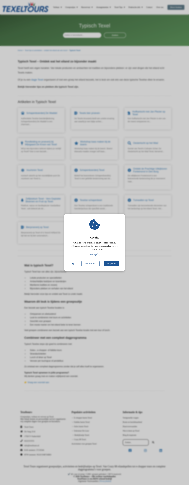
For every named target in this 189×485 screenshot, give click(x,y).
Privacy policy (94, 254)
